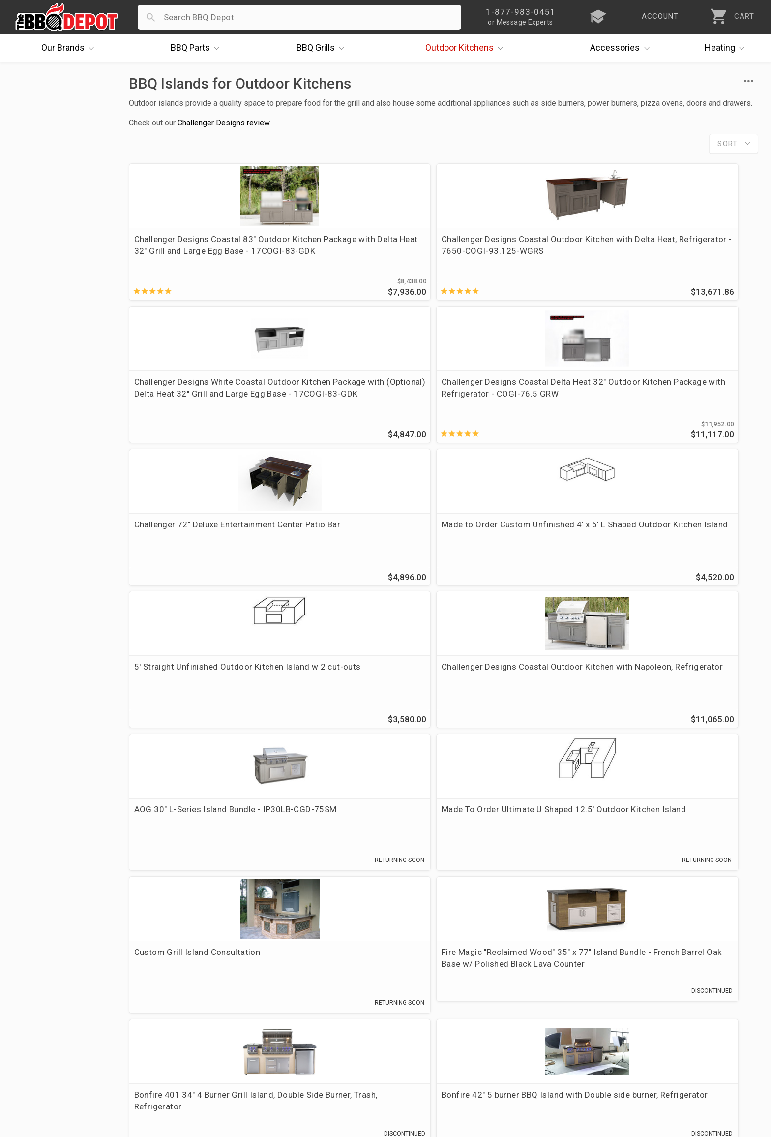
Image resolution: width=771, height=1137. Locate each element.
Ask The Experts (716, 881)
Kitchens (466, 48)
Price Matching (45, 967)
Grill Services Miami (301, 1010)
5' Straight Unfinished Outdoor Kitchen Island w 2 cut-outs (513, 395)
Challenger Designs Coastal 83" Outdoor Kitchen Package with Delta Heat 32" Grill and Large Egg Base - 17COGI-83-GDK (200, 256)
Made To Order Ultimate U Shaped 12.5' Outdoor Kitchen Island (359, 542)
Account (278, 967)
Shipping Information (303, 996)
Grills (323, 48)
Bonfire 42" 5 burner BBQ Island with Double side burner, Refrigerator (355, 695)
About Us (34, 953)
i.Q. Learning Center (54, 981)
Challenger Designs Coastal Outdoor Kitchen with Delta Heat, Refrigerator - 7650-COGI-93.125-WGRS (360, 256)
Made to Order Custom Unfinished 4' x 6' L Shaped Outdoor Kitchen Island (360, 401)
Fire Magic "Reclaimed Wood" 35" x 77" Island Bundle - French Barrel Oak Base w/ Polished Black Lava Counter (681, 554)
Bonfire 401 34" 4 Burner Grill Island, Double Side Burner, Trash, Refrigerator (198, 695)
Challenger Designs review (223, 122)
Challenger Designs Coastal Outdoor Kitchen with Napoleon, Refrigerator (675, 401)
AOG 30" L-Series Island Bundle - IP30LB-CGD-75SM (197, 542)
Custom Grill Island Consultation (517, 537)
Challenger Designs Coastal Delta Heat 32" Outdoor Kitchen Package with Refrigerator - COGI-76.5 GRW (681, 251)
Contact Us (37, 1053)
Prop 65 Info (286, 1024)
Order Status (287, 953)
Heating (727, 48)
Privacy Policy (289, 1039)
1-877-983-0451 (545, 984)
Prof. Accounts (45, 1039)
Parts (198, 48)
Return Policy (288, 981)
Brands (70, 48)
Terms (274, 1053)
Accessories (622, 48)
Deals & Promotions (55, 996)
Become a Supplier (52, 1024)
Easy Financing (45, 1010)
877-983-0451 (589, 835)
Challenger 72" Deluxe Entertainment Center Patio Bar (194, 395)
